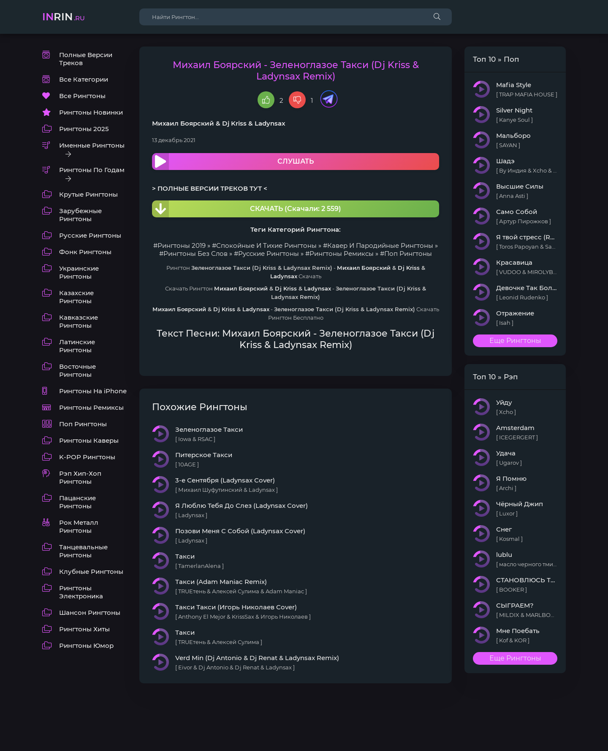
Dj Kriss (234, 123)
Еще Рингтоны (515, 341)
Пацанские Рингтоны (77, 502)
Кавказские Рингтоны (78, 321)
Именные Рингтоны (92, 145)
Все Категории (83, 79)
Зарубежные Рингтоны (80, 215)
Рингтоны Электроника (81, 592)
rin (63, 17)
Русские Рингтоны (90, 235)
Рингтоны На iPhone (93, 391)
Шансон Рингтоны (89, 612)
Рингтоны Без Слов (195, 253)
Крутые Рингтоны (88, 194)
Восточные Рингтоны (77, 370)
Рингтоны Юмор (86, 645)
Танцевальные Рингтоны (83, 551)
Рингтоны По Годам (92, 170)
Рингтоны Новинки (91, 112)
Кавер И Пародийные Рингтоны (380, 245)
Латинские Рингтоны (77, 346)
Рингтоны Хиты (84, 629)
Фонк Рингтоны (85, 252)
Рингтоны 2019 (181, 245)
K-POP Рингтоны (87, 457)
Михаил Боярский (183, 123)
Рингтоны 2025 (84, 129)
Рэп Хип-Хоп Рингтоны (80, 477)
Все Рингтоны (82, 96)
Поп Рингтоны (83, 424)
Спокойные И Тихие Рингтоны (266, 245)
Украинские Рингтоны (79, 272)
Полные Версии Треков (85, 59)
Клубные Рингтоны (91, 571)
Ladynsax (270, 123)
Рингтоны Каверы (89, 440)
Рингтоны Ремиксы (91, 407)
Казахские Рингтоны (76, 297)
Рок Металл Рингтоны (78, 526)
